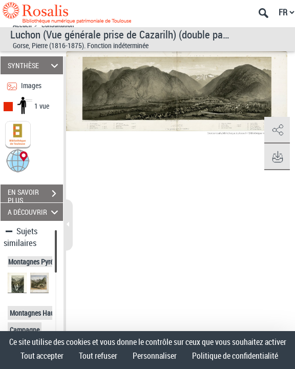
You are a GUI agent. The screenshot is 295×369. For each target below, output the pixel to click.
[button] (18, 160)
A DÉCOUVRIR (34, 212)
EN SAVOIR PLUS (35, 195)
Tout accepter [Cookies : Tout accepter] (42, 355)
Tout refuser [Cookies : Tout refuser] (98, 355)
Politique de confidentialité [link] (235, 355)
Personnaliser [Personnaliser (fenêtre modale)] (155, 355)
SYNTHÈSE (34, 65)
